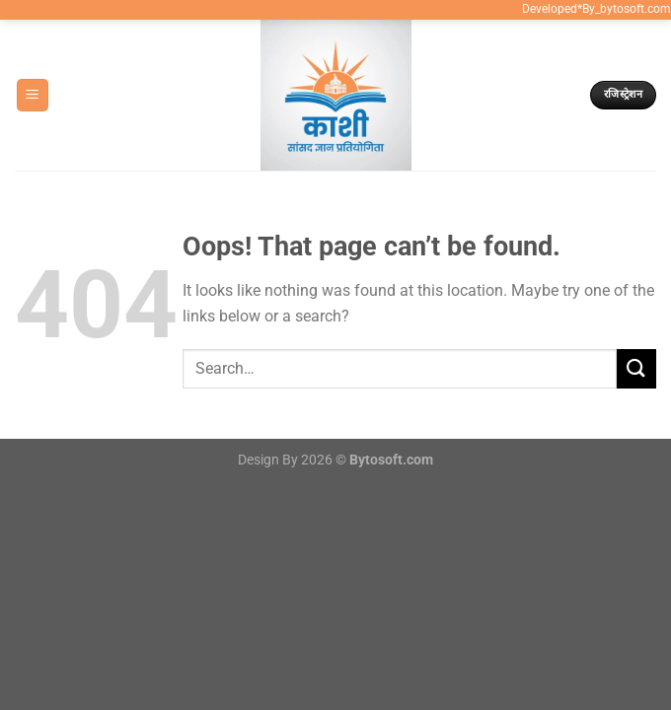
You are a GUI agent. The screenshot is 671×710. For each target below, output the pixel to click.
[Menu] (32, 95)
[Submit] (636, 368)
